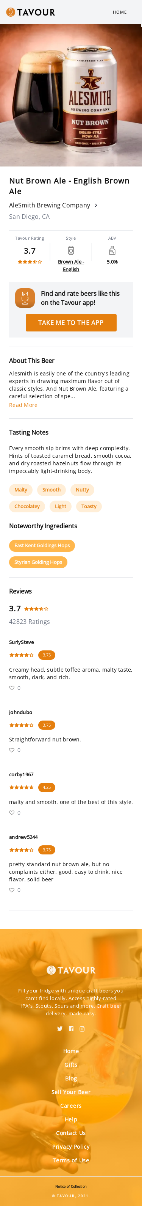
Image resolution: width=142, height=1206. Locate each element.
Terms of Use (71, 1160)
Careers (71, 1105)
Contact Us (71, 1133)
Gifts (71, 1064)
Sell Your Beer (71, 1092)
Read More (23, 404)
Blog (71, 1078)
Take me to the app (70, 323)
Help (71, 1119)
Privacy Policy (71, 1146)
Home (120, 12)
